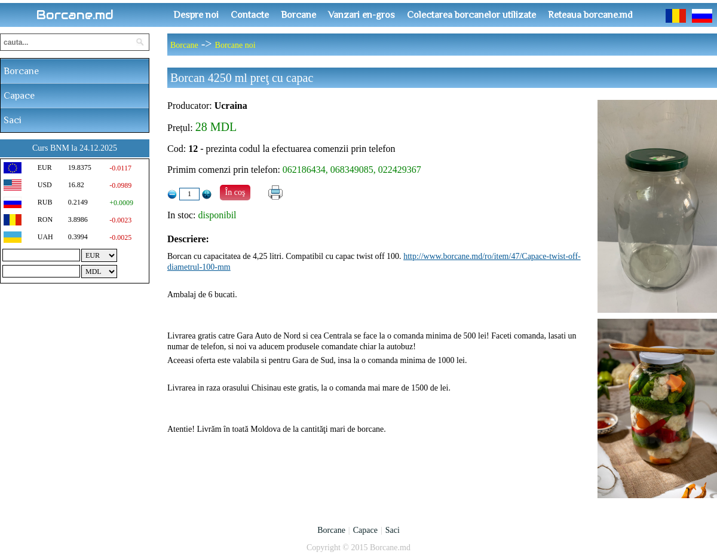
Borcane (298, 15)
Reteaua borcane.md (590, 15)
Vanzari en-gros (361, 15)
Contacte (250, 15)
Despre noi (196, 15)
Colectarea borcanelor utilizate (471, 15)
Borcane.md (75, 15)
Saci (13, 120)
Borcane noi (235, 45)
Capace (19, 95)
